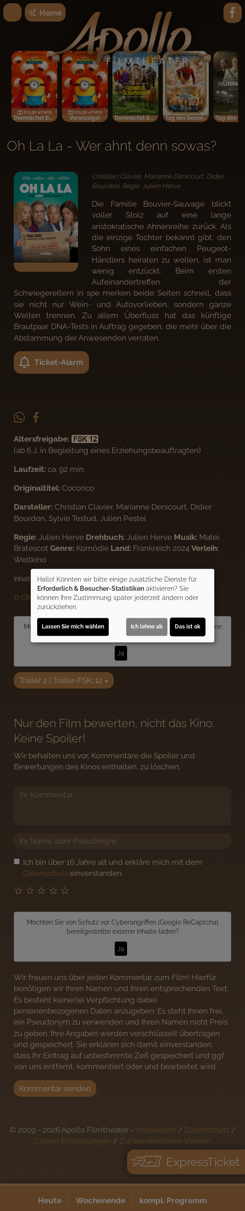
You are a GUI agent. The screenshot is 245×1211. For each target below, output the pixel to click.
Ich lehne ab (147, 626)
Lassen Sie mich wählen (73, 626)
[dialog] (122, 605)
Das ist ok (187, 626)
